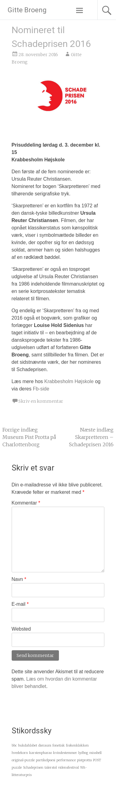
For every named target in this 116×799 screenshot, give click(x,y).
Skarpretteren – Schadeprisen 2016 (91, 437)
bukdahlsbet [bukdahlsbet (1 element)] (27, 745)
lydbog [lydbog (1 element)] (83, 753)
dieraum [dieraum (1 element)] (44, 745)
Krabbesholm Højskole (69, 381)
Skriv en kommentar (40, 401)
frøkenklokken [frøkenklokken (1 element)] (77, 745)
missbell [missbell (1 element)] (95, 753)
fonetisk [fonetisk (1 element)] (58, 745)
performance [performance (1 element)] (66, 760)
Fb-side (41, 388)
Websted (21, 629)
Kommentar (26, 502)
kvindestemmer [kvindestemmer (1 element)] (65, 753)
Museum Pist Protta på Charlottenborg (29, 437)
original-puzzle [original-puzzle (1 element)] (23, 760)
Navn (19, 579)
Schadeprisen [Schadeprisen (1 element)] (33, 768)
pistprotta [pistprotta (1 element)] (84, 760)
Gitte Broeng (27, 10)
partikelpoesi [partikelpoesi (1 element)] (45, 760)
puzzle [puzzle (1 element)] (17, 768)
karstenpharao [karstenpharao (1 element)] (40, 753)
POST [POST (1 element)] (97, 760)
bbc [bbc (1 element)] (14, 745)
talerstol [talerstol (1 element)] (50, 768)
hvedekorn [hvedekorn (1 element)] (20, 753)
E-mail (20, 604)
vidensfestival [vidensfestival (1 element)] (68, 768)
